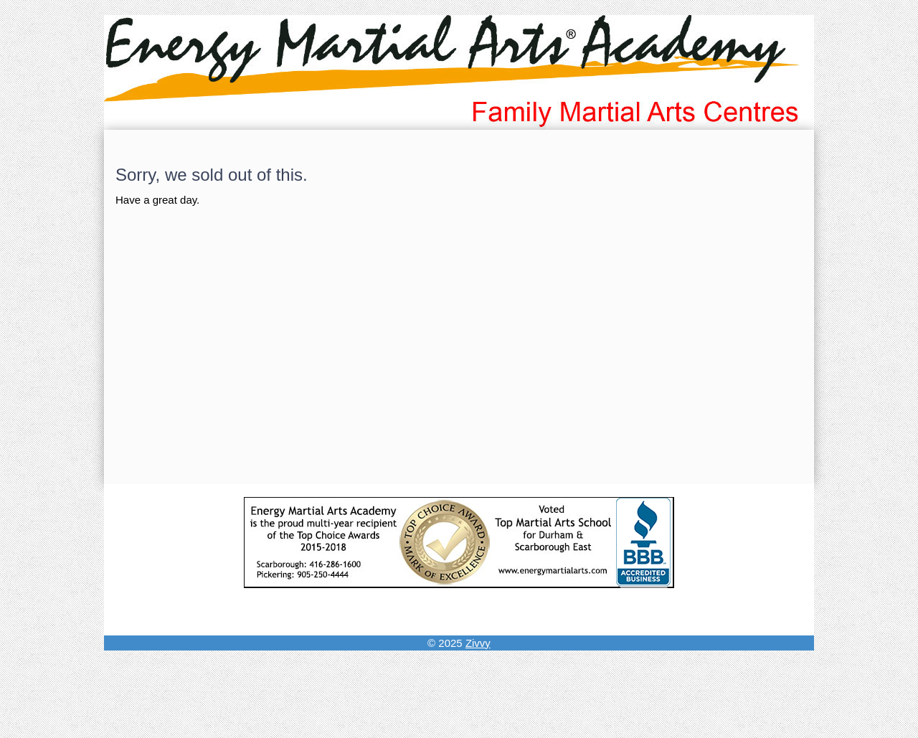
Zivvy (478, 643)
